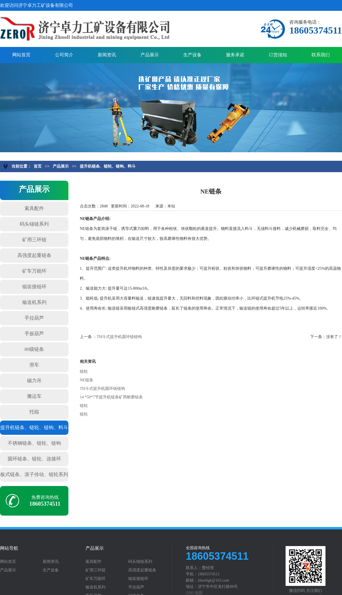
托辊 (34, 412)
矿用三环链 (34, 239)
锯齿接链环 (34, 286)
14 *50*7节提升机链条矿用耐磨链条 (111, 397)
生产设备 (192, 54)
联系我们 (321, 54)
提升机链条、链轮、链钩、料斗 (108, 166)
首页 (38, 166)
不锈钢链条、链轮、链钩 (34, 443)
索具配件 (34, 208)
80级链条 (34, 349)
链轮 (84, 371)
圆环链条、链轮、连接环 (34, 459)
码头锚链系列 (34, 224)
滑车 (34, 365)
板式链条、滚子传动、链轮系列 (34, 474)
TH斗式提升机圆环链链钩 (119, 337)
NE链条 (86, 380)
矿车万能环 (34, 271)
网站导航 (9, 548)
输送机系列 (34, 302)
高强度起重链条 (34, 255)
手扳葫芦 (34, 333)
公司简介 (64, 54)
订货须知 (278, 54)
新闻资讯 (107, 54)
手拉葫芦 (34, 318)
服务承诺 (235, 54)
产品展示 (150, 54)
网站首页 (21, 54)
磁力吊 (34, 380)
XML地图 (194, 593)
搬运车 (34, 396)
